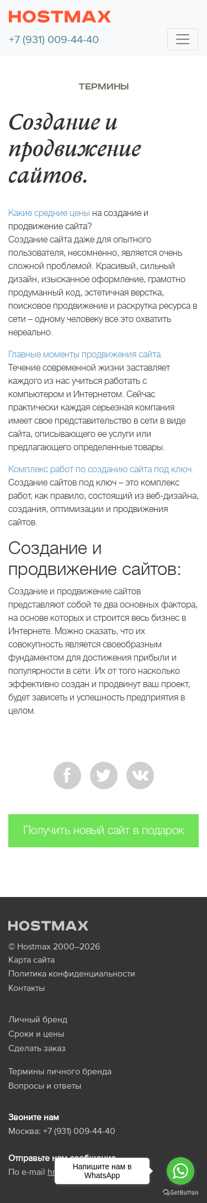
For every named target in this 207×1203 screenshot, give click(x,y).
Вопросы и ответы (44, 1085)
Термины (103, 87)
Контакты (26, 988)
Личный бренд (37, 1019)
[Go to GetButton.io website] (180, 1192)
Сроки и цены (36, 1033)
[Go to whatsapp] (180, 1171)
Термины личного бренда (60, 1071)
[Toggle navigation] (182, 39)
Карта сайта (31, 959)
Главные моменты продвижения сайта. (85, 354)
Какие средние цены (49, 213)
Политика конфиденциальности (71, 973)
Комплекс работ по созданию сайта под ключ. (101, 469)
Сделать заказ (37, 1048)
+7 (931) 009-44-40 (54, 39)
